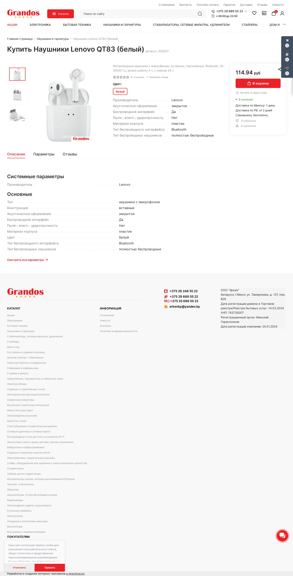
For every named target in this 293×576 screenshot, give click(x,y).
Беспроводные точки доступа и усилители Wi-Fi (35, 436)
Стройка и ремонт (17, 373)
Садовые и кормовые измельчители (28, 452)
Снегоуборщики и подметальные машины (32, 426)
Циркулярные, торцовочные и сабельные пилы (35, 378)
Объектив (13, 489)
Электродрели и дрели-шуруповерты (29, 505)
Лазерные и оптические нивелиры (27, 521)
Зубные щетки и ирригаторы (24, 473)
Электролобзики (16, 383)
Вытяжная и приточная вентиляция (28, 405)
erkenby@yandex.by (184, 306)
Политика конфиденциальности (118, 331)
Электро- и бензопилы (20, 484)
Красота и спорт (17, 420)
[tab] (18, 154)
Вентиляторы (15, 526)
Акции (12, 24)
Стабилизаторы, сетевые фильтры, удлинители (191, 24)
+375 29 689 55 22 (181, 296)
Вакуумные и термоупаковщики (26, 531)
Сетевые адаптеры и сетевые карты (28, 431)
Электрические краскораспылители (28, 394)
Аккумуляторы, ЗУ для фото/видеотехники (32, 494)
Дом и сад (278, 24)
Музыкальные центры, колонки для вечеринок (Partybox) (41, 479)
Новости (105, 320)
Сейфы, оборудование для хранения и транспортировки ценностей (47, 463)
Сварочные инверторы (20, 399)
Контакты (105, 325)
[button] (229, 11)
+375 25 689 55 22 (181, 301)
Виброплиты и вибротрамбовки (25, 447)
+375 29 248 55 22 (183, 291)
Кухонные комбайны (19, 510)
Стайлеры (249, 24)
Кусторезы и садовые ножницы (26, 352)
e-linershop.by (75, 573)
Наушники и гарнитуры (122, 24)
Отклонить (19, 567)
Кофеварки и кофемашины (22, 368)
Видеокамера (15, 500)
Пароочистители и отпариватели (26, 362)
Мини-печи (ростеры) (20, 410)
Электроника (40, 24)
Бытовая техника (77, 24)
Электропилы (15, 515)
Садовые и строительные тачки (26, 389)
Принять (50, 567)
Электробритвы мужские (22, 415)
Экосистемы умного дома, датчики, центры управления (40, 442)
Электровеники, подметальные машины (31, 457)
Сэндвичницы (15, 468)
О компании (107, 315)
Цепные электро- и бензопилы (25, 357)
